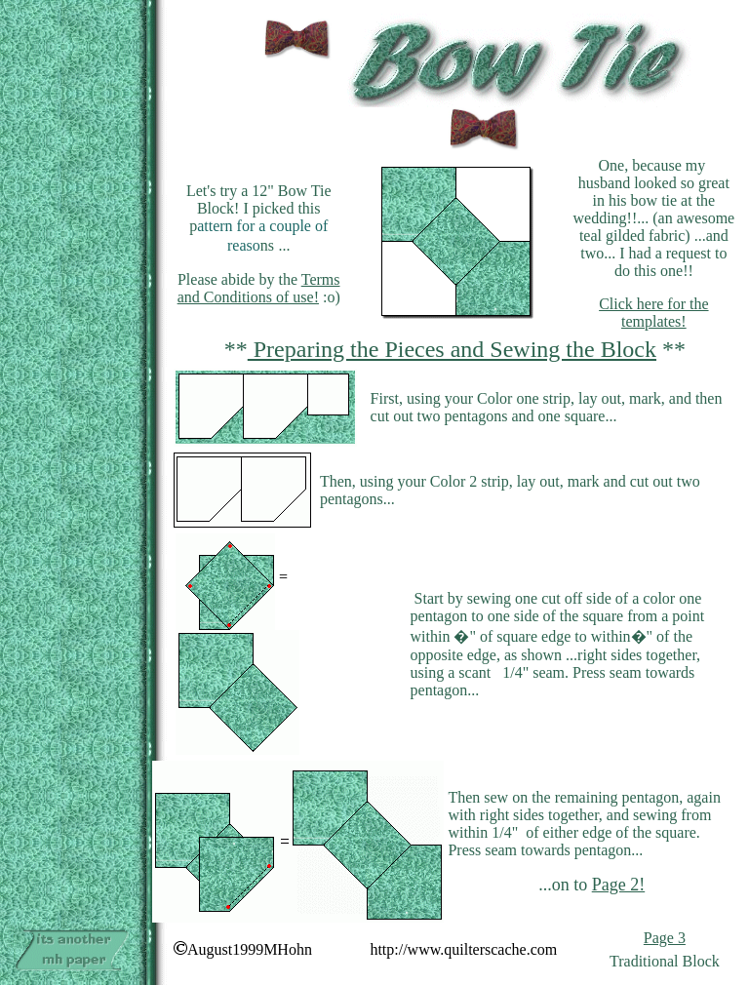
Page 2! (618, 884)
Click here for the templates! (653, 313)
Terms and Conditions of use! (258, 288)
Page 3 (665, 937)
